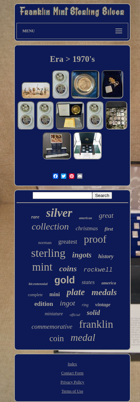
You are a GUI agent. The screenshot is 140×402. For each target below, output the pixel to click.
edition (43, 303)
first (109, 229)
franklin (96, 324)
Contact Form (72, 373)
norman (45, 242)
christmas (87, 228)
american (85, 218)
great (106, 215)
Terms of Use (72, 391)
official (75, 315)
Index (72, 364)
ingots (82, 255)
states (88, 282)
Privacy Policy (72, 382)
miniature (54, 313)
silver (59, 212)
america (108, 282)
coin (56, 338)
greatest (67, 241)
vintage (102, 304)
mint (42, 267)
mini (54, 294)
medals (104, 292)
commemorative (52, 326)
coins (68, 268)
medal (83, 337)
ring (85, 305)
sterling (48, 253)
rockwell (97, 270)
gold (64, 280)
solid (93, 312)
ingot (67, 303)
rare (35, 216)
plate (76, 292)
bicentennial (38, 284)
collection (50, 226)
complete (35, 294)
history (105, 256)
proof (95, 239)
